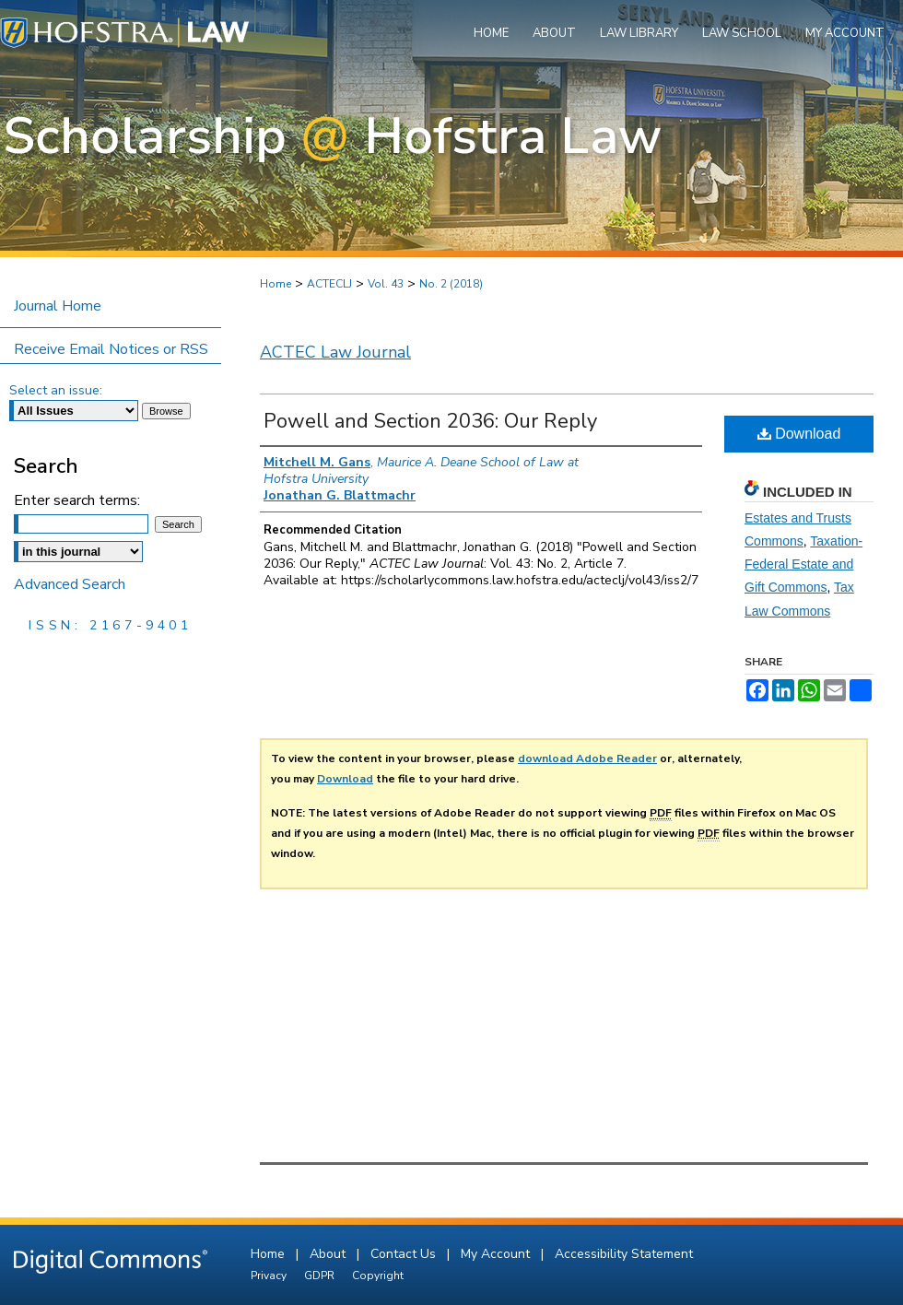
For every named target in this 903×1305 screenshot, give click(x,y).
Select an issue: (55, 390)
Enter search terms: (77, 500)
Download (799, 433)
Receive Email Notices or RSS (111, 349)
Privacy (270, 1275)
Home (275, 283)
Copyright (378, 1275)
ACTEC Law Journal (335, 352)
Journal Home (57, 306)
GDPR (320, 1275)
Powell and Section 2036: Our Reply (430, 421)
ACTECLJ (329, 283)
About (329, 1254)
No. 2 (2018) (451, 283)
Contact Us (405, 1254)
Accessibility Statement (624, 1254)
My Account (497, 1254)
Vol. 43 (386, 283)
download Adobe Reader (587, 758)
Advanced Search (69, 584)
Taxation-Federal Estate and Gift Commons (803, 564)
